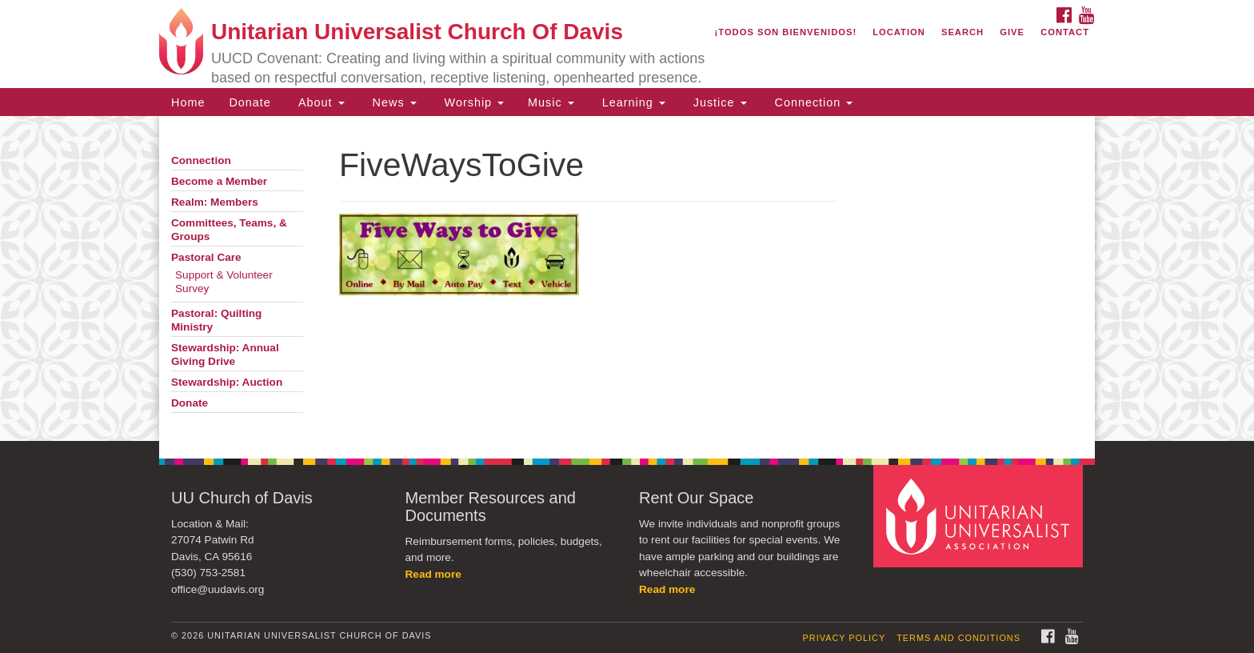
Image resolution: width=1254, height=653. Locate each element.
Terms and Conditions (958, 638)
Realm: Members (214, 202)
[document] (627, 278)
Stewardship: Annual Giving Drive (225, 354)
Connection (812, 102)
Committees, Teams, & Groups (229, 229)
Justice (718, 102)
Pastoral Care (206, 257)
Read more (433, 574)
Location (899, 32)
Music (551, 102)
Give (1012, 32)
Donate (249, 102)
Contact (1064, 32)
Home (188, 102)
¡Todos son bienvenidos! (786, 32)
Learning (631, 102)
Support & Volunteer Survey (224, 281)
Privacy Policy (844, 638)
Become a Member (219, 181)
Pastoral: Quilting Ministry (216, 320)
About (320, 102)
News (393, 102)
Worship (473, 102)
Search (962, 32)
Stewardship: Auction (226, 382)
